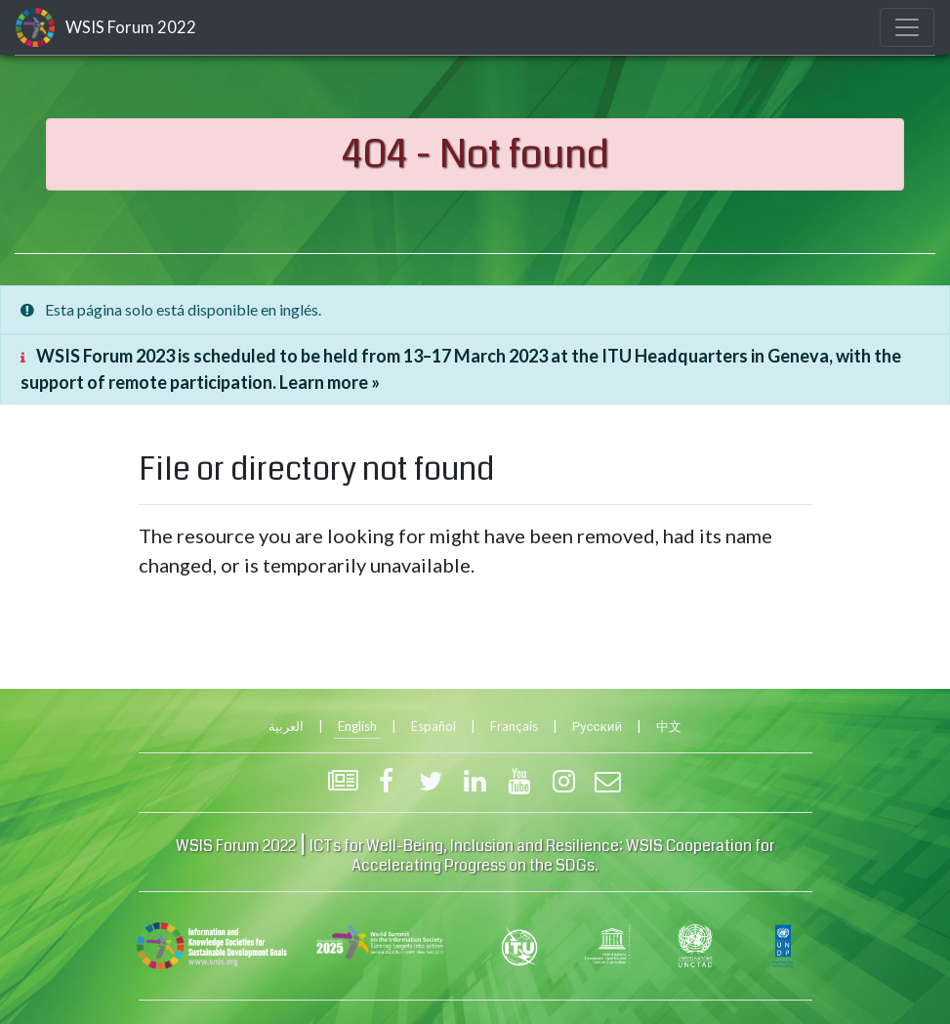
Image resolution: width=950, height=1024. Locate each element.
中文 (669, 726)
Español (433, 726)
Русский (597, 726)
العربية (286, 726)
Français (514, 726)
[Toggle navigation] (907, 27)
